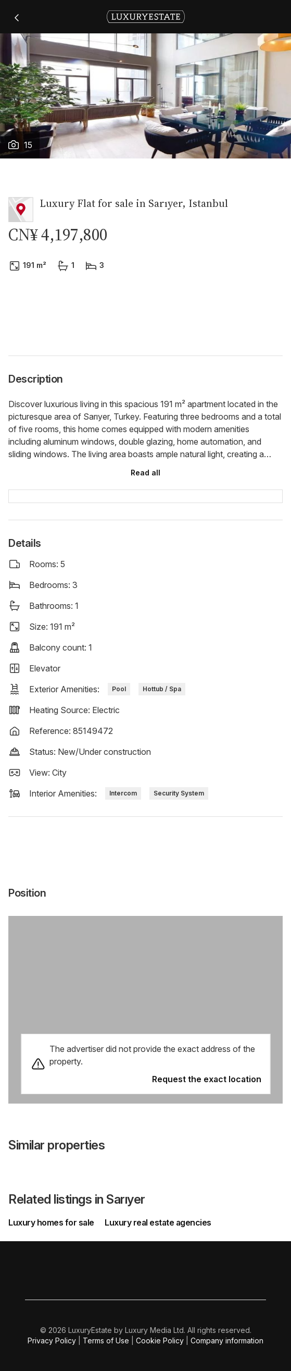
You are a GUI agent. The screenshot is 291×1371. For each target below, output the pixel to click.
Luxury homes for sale (52, 1222)
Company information (227, 1340)
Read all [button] (145, 472)
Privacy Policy (52, 1340)
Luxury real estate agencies (158, 1222)
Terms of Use (106, 1340)
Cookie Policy (160, 1340)
